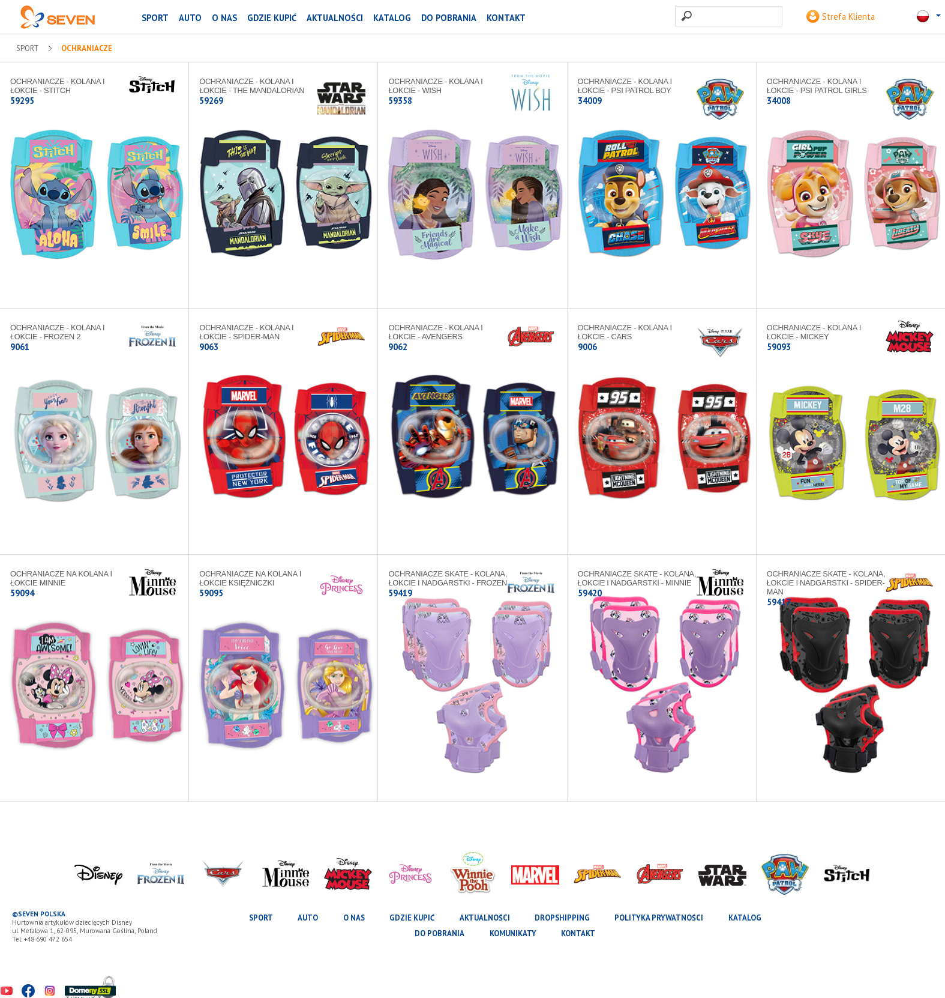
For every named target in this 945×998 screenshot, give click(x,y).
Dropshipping (562, 918)
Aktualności (335, 17)
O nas (224, 17)
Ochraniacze (86, 49)
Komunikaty (513, 933)
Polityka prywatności (658, 918)
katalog (392, 17)
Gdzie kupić (271, 17)
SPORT (155, 17)
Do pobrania (448, 17)
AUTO (190, 17)
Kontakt (506, 17)
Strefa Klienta (840, 16)
